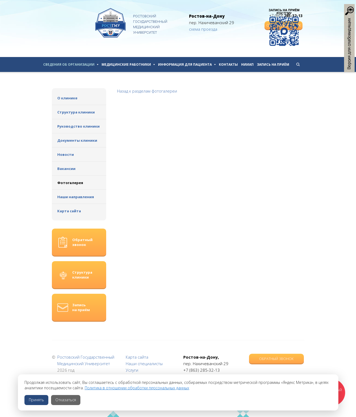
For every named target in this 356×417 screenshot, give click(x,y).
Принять (36, 399)
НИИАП (247, 64)
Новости (65, 154)
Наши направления (75, 196)
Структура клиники (76, 112)
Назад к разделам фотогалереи (147, 91)
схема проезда (203, 29)
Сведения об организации (70, 64)
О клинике (67, 98)
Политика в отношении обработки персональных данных (137, 387)
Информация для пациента (187, 64)
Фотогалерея (70, 182)
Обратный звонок (276, 358)
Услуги (132, 370)
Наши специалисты (144, 363)
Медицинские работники (128, 64)
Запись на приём (273, 64)
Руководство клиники (78, 126)
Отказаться (65, 399)
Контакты (228, 64)
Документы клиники (77, 140)
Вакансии (66, 168)
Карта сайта (69, 210)
